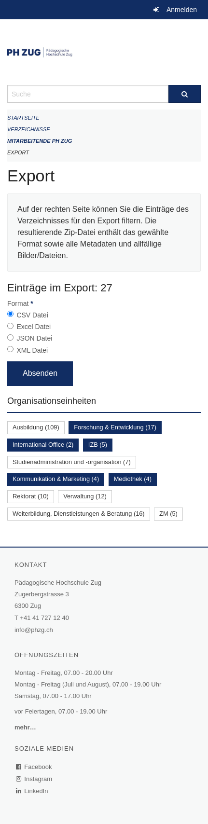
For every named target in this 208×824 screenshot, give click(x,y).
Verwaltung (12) (85, 496)
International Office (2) (43, 444)
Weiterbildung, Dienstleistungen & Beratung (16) (79, 513)
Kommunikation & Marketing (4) (56, 478)
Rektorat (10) (31, 496)
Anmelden (181, 10)
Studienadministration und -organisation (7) (72, 462)
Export (18, 152)
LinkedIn (32, 791)
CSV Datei (32, 315)
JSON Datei (34, 338)
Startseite (23, 118)
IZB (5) (97, 444)
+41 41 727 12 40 (44, 617)
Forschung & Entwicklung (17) (115, 427)
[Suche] (184, 94)
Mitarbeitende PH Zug (39, 141)
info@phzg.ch (33, 629)
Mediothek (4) (133, 478)
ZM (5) (168, 513)
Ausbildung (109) (36, 427)
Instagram (34, 779)
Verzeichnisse (28, 129)
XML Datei (32, 350)
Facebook (34, 766)
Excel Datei (33, 326)
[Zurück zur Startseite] (104, 52)
